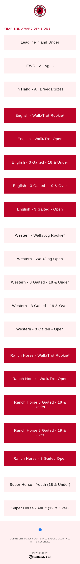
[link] (40, 10)
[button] (9, 10)
